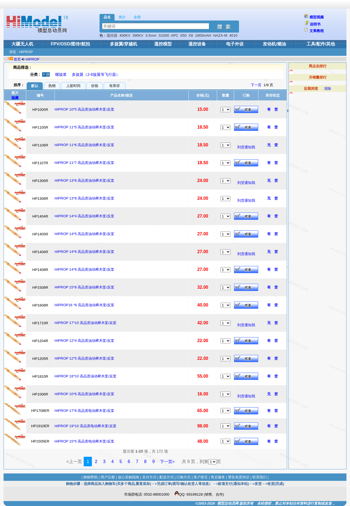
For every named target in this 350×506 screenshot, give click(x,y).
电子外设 (235, 44)
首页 (17, 59)
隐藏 (15, 98)
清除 (327, 88)
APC (174, 35)
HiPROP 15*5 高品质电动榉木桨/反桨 (85, 441)
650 (183, 35)
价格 (94, 86)
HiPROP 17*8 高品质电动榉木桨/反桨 (85, 411)
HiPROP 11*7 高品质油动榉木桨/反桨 (85, 163)
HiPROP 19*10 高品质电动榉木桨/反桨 (85, 426)
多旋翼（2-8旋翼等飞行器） (95, 74)
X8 (191, 35)
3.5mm (151, 35)
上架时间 (73, 86)
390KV (137, 35)
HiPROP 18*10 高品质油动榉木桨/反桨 (85, 376)
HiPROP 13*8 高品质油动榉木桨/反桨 (85, 198)
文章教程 (317, 31)
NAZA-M (220, 35)
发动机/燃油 (274, 44)
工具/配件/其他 (321, 44)
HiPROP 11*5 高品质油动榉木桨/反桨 (85, 127)
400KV (124, 35)
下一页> (167, 461)
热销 (52, 86)
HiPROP (32, 59)
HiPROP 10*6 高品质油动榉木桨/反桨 (85, 394)
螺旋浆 (61, 74)
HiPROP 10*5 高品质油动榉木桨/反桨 (85, 109)
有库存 (114, 86)
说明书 (315, 24)
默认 (34, 86)
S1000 (164, 35)
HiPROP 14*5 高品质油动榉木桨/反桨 (85, 234)
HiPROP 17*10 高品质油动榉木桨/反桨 (85, 323)
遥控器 (112, 35)
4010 (233, 35)
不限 (46, 74)
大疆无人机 (22, 44)
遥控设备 (197, 44)
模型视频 (317, 17)
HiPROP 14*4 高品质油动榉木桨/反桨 (85, 216)
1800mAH (203, 35)
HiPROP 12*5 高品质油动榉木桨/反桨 (85, 358)
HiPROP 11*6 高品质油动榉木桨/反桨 (85, 145)
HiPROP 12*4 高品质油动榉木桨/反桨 (85, 341)
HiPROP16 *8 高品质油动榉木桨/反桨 (85, 305)
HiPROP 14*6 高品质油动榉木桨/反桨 (85, 252)
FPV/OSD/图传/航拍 (70, 44)
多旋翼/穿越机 (123, 44)
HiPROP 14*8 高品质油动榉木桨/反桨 (85, 269)
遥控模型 (163, 44)
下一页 (256, 85)
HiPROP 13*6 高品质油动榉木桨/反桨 (85, 180)
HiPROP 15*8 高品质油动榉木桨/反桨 (85, 287)
